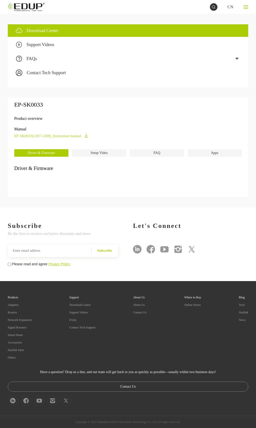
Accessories (15, 342)
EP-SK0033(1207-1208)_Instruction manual (51, 136)
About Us (139, 305)
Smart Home (15, 335)
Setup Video (99, 153)
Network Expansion (20, 320)
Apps (214, 153)
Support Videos (78, 312)
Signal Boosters (17, 327)
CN (230, 7)
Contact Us (140, 312)
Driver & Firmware (41, 153)
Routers (12, 312)
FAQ (157, 153)
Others (12, 357)
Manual (20, 129)
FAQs (72, 320)
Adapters (13, 305)
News (242, 320)
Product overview (28, 118)
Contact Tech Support (82, 327)
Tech (241, 305)
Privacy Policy (59, 264)
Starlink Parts (16, 350)
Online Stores (192, 305)
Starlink (243, 312)
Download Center (80, 305)
